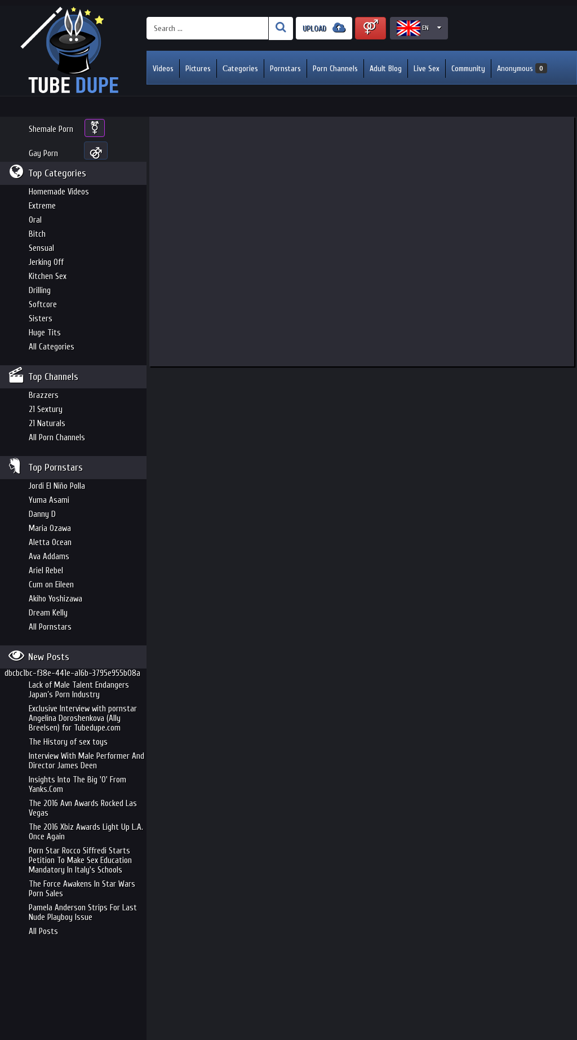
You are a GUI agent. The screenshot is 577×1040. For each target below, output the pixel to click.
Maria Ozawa (50, 528)
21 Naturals (47, 423)
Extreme (42, 206)
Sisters (40, 319)
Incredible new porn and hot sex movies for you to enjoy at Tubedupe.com (73, 51)
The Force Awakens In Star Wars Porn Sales (82, 889)
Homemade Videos (59, 192)
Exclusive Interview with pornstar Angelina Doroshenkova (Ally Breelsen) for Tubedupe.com (83, 718)
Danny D (42, 514)
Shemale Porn (51, 129)
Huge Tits (45, 333)
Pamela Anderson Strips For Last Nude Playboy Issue (83, 912)
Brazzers (44, 395)
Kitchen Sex (47, 276)
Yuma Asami (49, 500)
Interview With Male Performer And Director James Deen (86, 761)
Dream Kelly (48, 613)
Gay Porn (43, 153)
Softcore (43, 304)
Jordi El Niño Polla (57, 486)
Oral (35, 220)
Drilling (40, 290)
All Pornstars (50, 627)
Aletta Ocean (50, 542)
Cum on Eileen (51, 585)
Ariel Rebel (46, 571)
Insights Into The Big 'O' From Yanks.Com (77, 784)
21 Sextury (46, 409)
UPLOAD (324, 28)
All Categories (51, 347)
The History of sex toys (68, 742)
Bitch (37, 234)
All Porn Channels (57, 437)
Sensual (41, 248)
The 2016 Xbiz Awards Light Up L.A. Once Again (86, 832)
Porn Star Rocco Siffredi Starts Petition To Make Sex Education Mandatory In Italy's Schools (80, 860)
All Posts (43, 931)
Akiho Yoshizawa (55, 599)
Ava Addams (49, 556)
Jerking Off (46, 262)
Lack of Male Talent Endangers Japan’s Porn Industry (79, 690)
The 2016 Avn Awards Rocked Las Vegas (83, 808)
